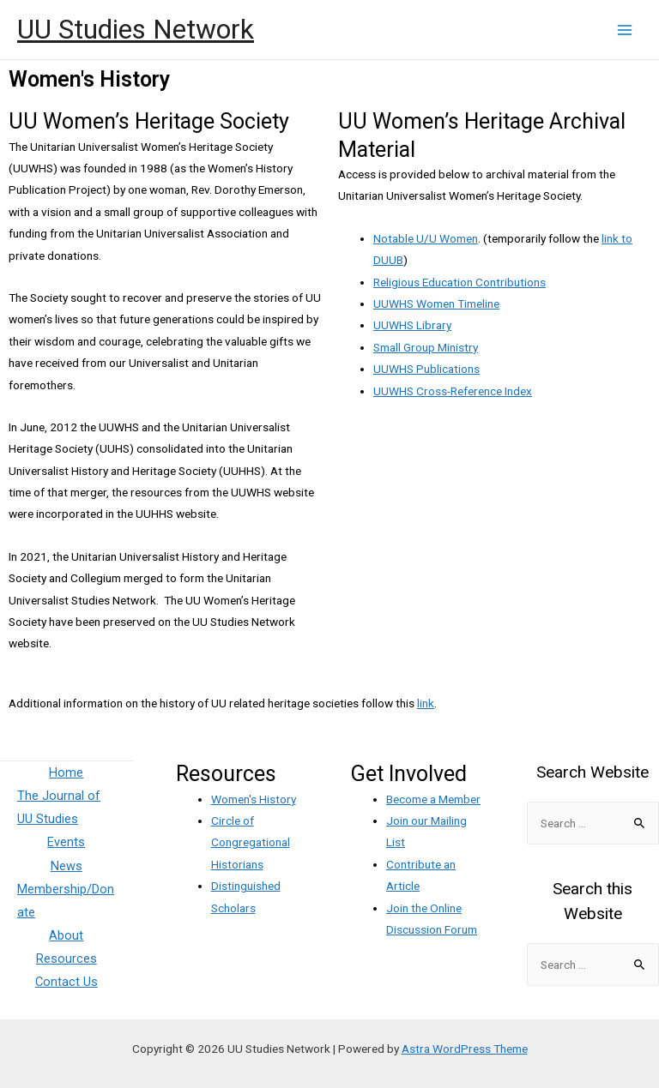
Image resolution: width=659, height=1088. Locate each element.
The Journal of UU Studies (58, 807)
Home (66, 772)
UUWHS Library (412, 325)
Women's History (253, 799)
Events (66, 842)
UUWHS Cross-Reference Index (452, 391)
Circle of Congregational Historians (250, 842)
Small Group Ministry (425, 347)
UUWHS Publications (426, 369)
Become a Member (433, 799)
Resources (66, 958)
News (66, 866)
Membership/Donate (65, 900)
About (66, 935)
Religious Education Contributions (459, 282)
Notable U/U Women (425, 238)
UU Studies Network (135, 29)
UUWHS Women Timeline (436, 303)
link (425, 703)
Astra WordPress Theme (465, 1048)
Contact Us (66, 981)
